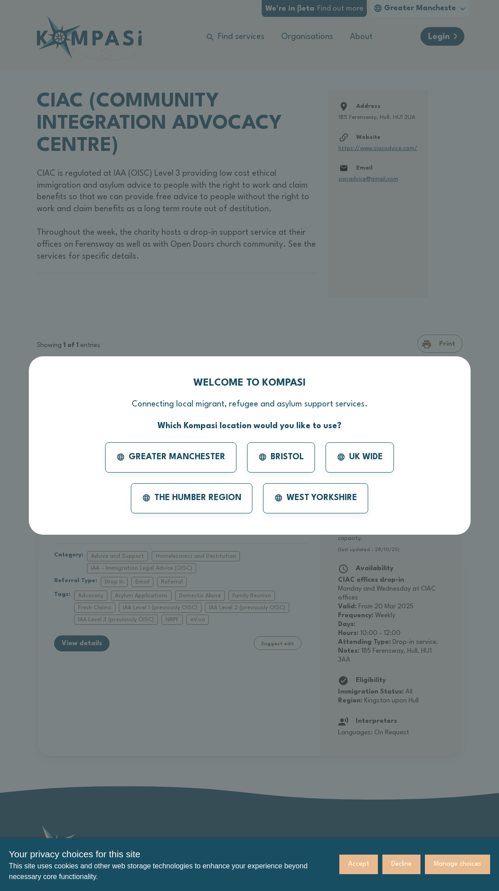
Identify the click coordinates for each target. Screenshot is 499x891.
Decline (401, 864)
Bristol (281, 457)
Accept (358, 864)
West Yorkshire (315, 497)
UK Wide (360, 457)
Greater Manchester (170, 457)
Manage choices (457, 864)
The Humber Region (191, 497)
